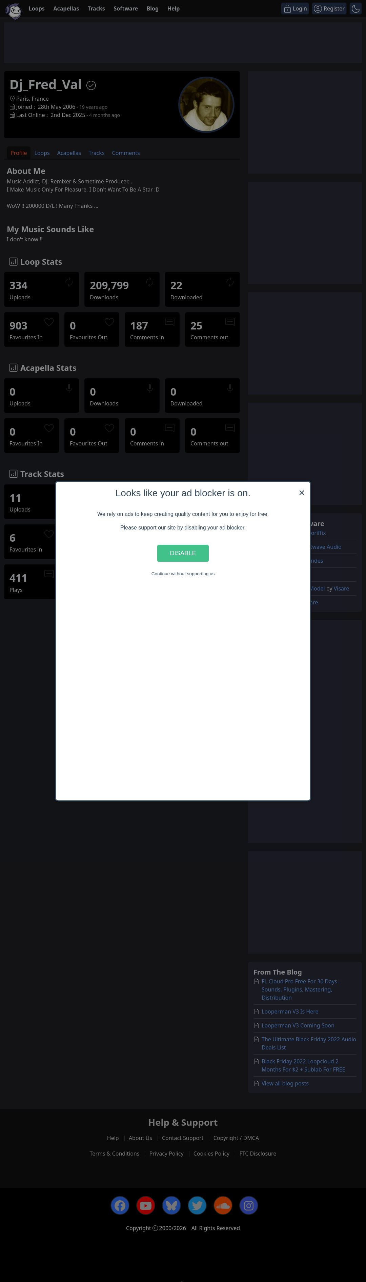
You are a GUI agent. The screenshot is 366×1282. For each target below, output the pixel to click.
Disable (183, 553)
